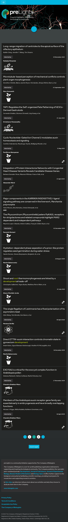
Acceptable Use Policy (9, 504)
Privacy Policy (6, 498)
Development (25, 471)
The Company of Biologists (11, 507)
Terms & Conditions (8, 501)
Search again (34, 447)
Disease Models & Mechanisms (20, 474)
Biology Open (38, 474)
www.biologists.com (11, 488)
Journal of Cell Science (38, 471)
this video (8, 482)
